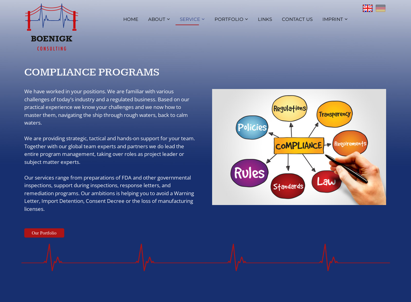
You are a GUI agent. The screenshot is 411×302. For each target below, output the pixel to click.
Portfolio (231, 19)
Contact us (297, 19)
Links (265, 19)
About (159, 19)
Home (130, 19)
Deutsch (380, 8)
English (368, 8)
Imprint (335, 19)
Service (192, 19)
